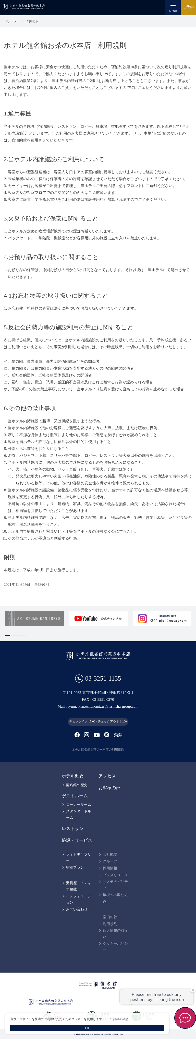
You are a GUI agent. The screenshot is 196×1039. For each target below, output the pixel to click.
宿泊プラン (75, 867)
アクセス (107, 776)
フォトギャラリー (78, 857)
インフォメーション (78, 899)
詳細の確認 (121, 1019)
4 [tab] (23, 635)
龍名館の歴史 (77, 785)
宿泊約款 (110, 917)
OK (87, 1028)
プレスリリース (115, 875)
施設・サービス (77, 840)
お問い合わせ (77, 909)
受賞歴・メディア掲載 (78, 886)
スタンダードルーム (78, 814)
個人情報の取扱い (115, 934)
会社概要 (110, 854)
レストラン (72, 828)
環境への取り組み (115, 898)
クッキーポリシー (115, 947)
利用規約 (110, 924)
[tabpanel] (34, 618)
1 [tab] (7, 635)
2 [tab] (12, 635)
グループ (110, 861)
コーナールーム (78, 805)
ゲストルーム (75, 795)
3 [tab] (17, 635)
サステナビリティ (115, 885)
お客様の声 (109, 787)
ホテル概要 (72, 776)
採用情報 (110, 868)
